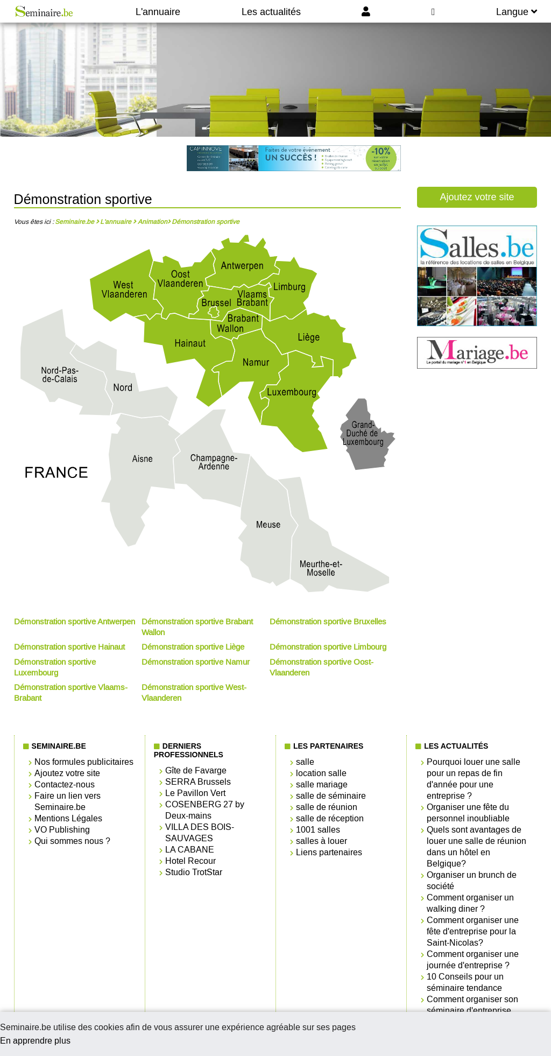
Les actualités (271, 11)
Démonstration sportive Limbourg (328, 647)
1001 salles (318, 829)
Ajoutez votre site (477, 197)
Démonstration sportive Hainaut (69, 647)
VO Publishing (62, 829)
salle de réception (330, 818)
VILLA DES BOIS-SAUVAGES (199, 832)
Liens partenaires (329, 852)
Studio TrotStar (193, 872)
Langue (516, 11)
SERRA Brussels (198, 781)
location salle (321, 773)
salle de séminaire (331, 795)
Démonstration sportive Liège (193, 647)
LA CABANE (189, 849)
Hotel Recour (190, 861)
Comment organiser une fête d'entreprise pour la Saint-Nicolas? (473, 931)
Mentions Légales (68, 818)
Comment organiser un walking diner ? (470, 903)
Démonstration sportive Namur (196, 662)
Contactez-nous (64, 784)
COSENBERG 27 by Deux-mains (204, 810)
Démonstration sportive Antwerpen (74, 621)
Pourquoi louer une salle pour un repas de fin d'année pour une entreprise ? (473, 778)
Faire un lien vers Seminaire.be (67, 801)
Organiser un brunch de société (472, 880)
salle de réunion (326, 807)
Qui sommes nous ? (72, 841)
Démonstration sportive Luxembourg (55, 667)
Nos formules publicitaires (83, 762)
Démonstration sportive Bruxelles (328, 621)
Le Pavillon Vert (195, 793)
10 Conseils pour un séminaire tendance (465, 982)
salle (305, 762)
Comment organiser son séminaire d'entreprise (472, 1005)
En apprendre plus (35, 1040)
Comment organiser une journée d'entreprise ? (473, 959)
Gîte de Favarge (196, 770)
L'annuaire (158, 11)
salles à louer (321, 841)
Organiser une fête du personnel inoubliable (468, 812)
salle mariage (322, 784)
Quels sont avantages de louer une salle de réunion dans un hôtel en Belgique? (476, 846)
